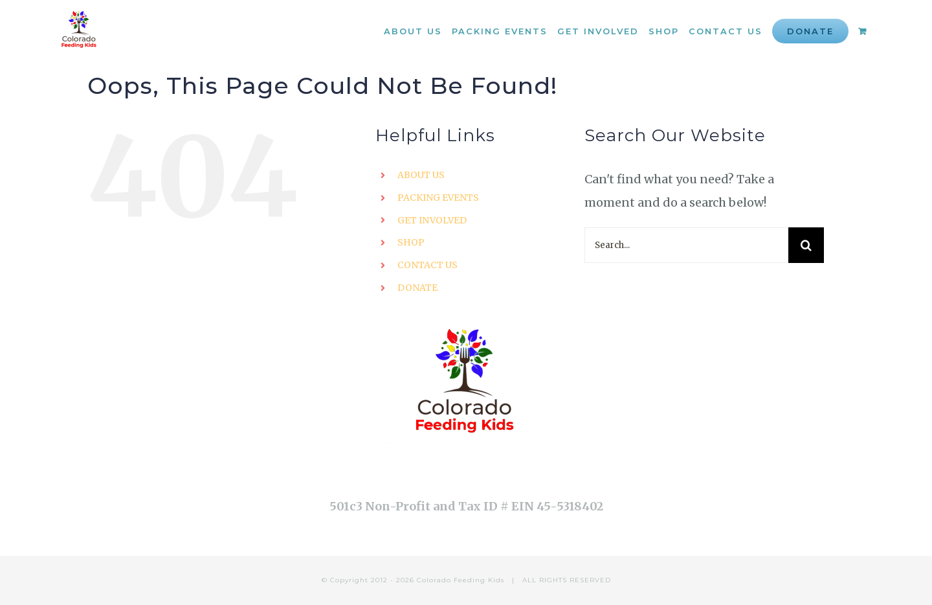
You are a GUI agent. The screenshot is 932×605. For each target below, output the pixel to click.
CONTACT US (427, 265)
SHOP (411, 242)
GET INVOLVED (432, 220)
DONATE (417, 287)
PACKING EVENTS (438, 197)
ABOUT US (421, 175)
